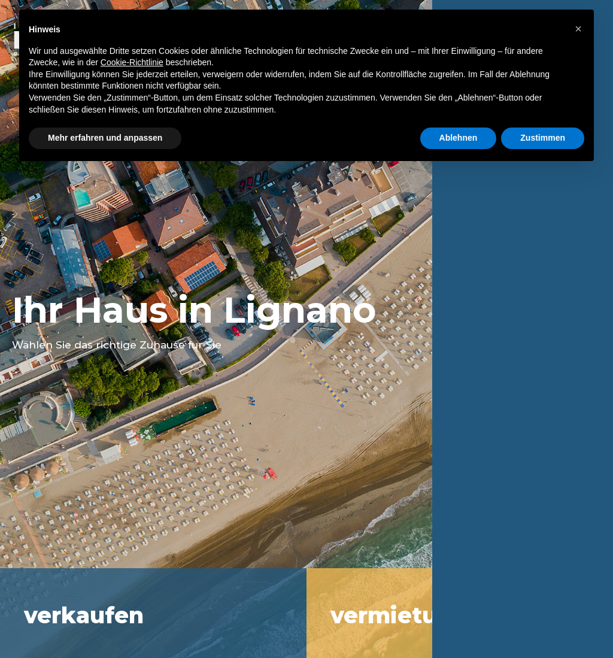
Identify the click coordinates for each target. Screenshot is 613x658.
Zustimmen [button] (542, 137)
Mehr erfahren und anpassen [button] (105, 137)
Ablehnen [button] (458, 137)
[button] (578, 28)
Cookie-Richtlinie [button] (132, 62)
